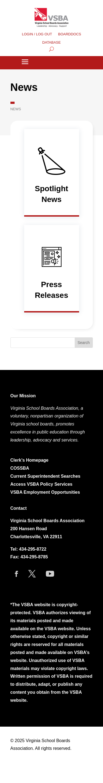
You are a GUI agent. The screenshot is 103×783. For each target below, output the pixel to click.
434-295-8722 (32, 549)
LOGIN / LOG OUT (37, 34)
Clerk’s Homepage (29, 460)
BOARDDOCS (69, 34)
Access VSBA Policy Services (42, 484)
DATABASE (51, 42)
